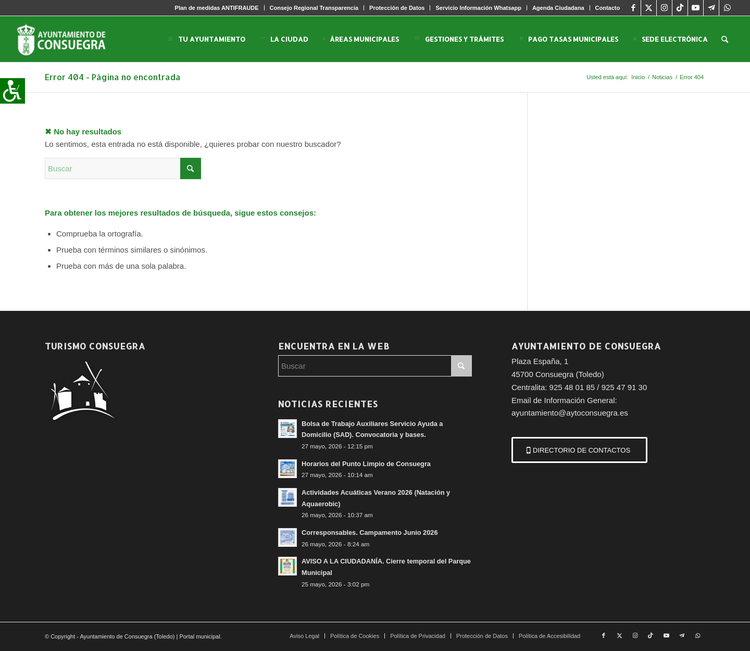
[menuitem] (217, 7)
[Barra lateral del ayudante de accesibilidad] (12, 90)
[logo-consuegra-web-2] (69, 39)
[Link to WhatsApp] (727, 8)
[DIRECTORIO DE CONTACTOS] (579, 450)
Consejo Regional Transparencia (314, 8)
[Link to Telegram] (711, 8)
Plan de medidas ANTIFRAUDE (217, 8)
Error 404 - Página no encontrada (113, 76)
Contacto (607, 8)
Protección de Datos (396, 8)
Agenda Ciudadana (558, 8)
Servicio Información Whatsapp (478, 8)
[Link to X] (648, 8)
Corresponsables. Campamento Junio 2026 (370, 532)
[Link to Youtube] (695, 8)
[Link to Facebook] (633, 8)
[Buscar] (725, 39)
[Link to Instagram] (664, 8)
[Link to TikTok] (680, 8)
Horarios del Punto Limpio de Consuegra (366, 464)
